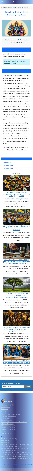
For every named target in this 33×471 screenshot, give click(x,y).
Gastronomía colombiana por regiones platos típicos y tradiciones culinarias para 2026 (16, 194)
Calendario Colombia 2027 (9, 430)
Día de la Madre (5, 441)
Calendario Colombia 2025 (9, 426)
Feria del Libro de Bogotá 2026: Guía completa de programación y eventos (16, 362)
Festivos (3, 431)
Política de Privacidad (7, 424)
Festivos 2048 (7, 163)
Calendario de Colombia (8, 2)
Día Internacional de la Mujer (9, 439)
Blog (2, 436)
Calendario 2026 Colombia (16, 469)
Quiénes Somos (5, 407)
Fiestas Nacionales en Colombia (10, 414)
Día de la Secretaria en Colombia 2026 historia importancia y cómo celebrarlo (16, 228)
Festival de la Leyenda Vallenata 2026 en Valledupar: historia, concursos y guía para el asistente (16, 329)
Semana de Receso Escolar (9, 416)
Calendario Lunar (6, 433)
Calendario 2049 (8, 169)
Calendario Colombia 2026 (9, 428)
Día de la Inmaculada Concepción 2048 (16, 13)
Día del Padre (5, 442)
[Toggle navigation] (31, 2)
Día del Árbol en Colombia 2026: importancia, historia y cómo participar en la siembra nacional (16, 295)
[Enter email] (13, 386)
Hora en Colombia (6, 420)
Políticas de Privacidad (7, 405)
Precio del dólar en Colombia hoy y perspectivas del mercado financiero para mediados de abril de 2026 (16, 261)
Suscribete (27, 386)
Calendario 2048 (8, 166)
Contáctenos (4, 409)
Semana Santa (5, 418)
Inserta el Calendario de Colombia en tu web (14, 422)
